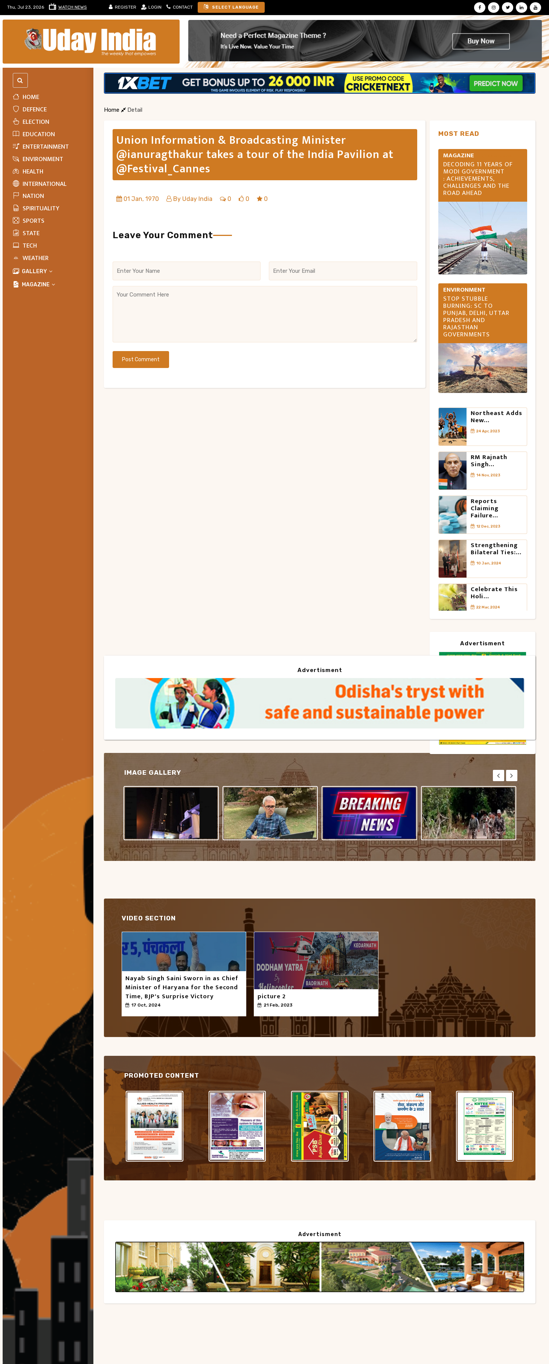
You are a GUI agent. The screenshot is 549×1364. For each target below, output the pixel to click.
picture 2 (272, 996)
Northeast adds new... (496, 417)
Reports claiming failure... (485, 508)
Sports (28, 221)
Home (26, 97)
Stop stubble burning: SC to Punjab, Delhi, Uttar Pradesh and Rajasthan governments (476, 317)
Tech (25, 245)
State (26, 233)
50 (131, 1011)
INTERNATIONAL (40, 184)
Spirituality (36, 208)
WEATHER (31, 258)
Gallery (33, 271)
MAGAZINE (34, 284)
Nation (28, 196)
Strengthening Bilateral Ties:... (496, 549)
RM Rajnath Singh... (489, 461)
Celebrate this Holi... (494, 593)
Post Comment (141, 359)
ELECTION (31, 122)
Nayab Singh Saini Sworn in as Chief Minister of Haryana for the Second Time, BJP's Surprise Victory (181, 987)
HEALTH (28, 171)
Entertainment (41, 147)
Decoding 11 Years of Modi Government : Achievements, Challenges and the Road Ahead (478, 179)
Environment (38, 159)
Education (34, 134)
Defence (30, 109)
